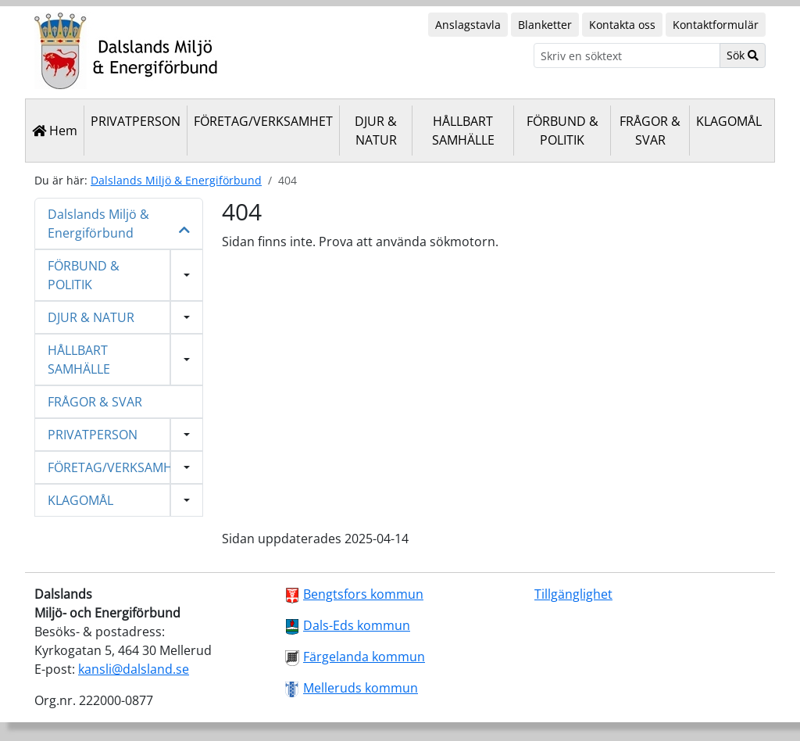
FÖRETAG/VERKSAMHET (263, 121)
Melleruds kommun (360, 687)
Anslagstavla (468, 24)
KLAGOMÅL (729, 121)
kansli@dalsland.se (133, 669)
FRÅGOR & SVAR (650, 131)
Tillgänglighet (573, 594)
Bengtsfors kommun (363, 594)
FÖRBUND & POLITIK (562, 131)
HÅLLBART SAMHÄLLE (463, 131)
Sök (743, 55)
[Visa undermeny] (186, 275)
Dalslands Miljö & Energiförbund (176, 180)
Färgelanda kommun (364, 656)
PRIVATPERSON (135, 121)
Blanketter (545, 24)
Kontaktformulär (716, 24)
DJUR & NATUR (376, 131)
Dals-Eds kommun (356, 625)
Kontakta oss (622, 24)
